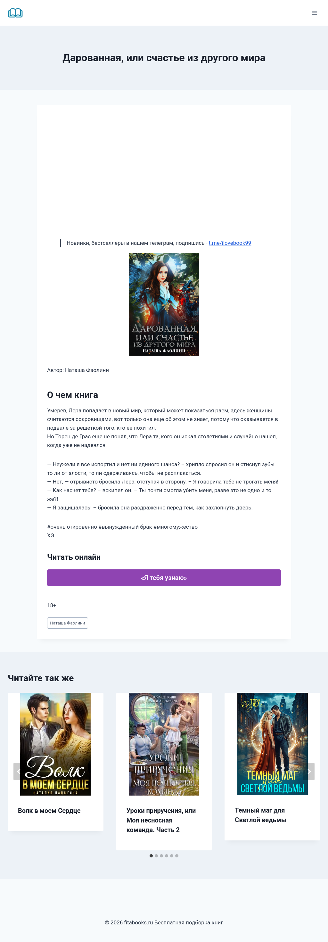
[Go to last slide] (19, 771)
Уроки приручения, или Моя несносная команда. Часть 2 (161, 820)
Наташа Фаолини (67, 622)
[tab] (151, 855)
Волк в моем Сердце (49, 810)
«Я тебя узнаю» (164, 578)
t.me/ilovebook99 (230, 243)
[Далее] (309, 771)
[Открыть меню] (314, 13)
